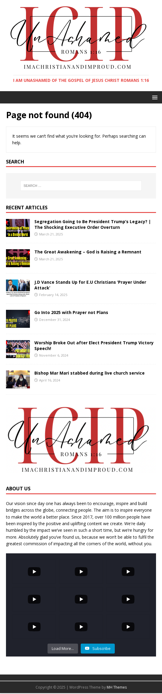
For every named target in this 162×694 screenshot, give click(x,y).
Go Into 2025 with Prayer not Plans (71, 312)
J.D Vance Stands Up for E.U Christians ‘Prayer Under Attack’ (90, 284)
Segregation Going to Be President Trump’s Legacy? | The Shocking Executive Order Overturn (92, 224)
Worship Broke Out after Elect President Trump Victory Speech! (94, 345)
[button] (154, 97)
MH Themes (117, 687)
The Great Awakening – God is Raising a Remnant (87, 252)
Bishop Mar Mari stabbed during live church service (89, 373)
